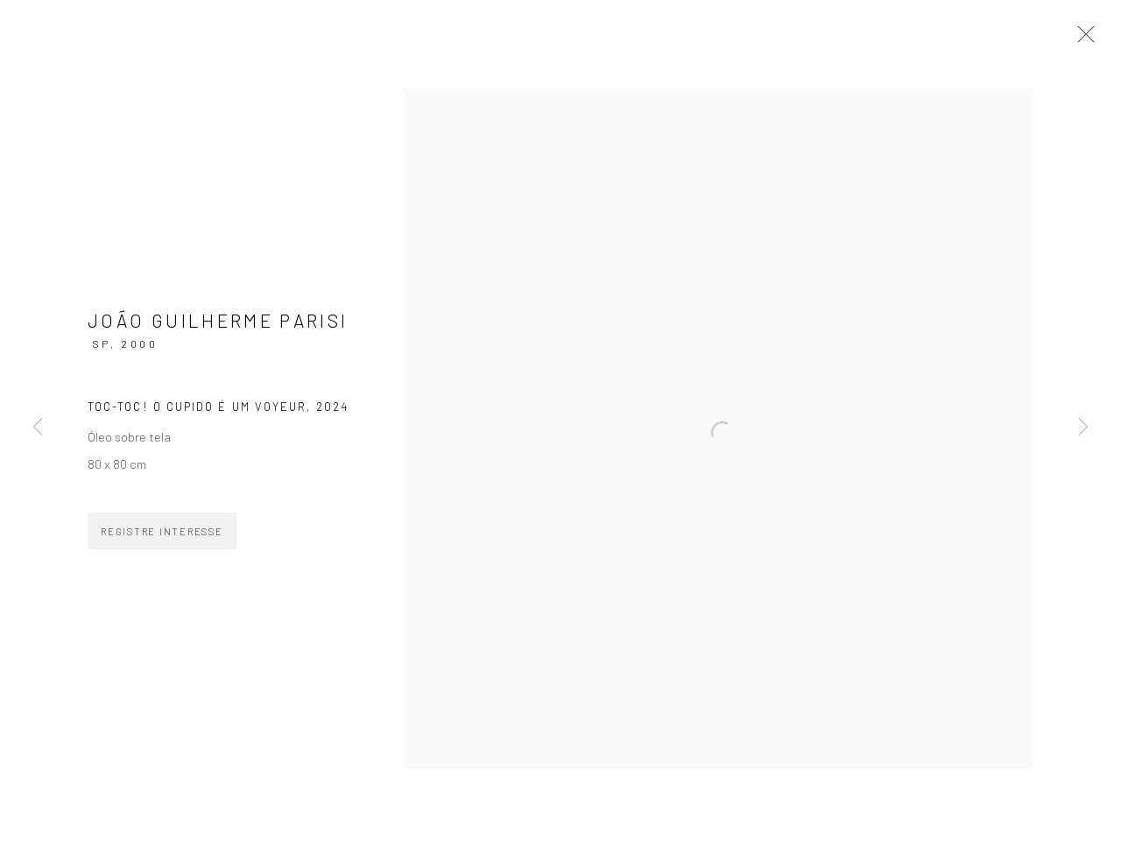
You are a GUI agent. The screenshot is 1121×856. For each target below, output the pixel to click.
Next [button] (1083, 428)
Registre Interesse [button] (162, 531)
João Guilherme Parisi (218, 320)
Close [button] (1081, 39)
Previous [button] (37, 428)
